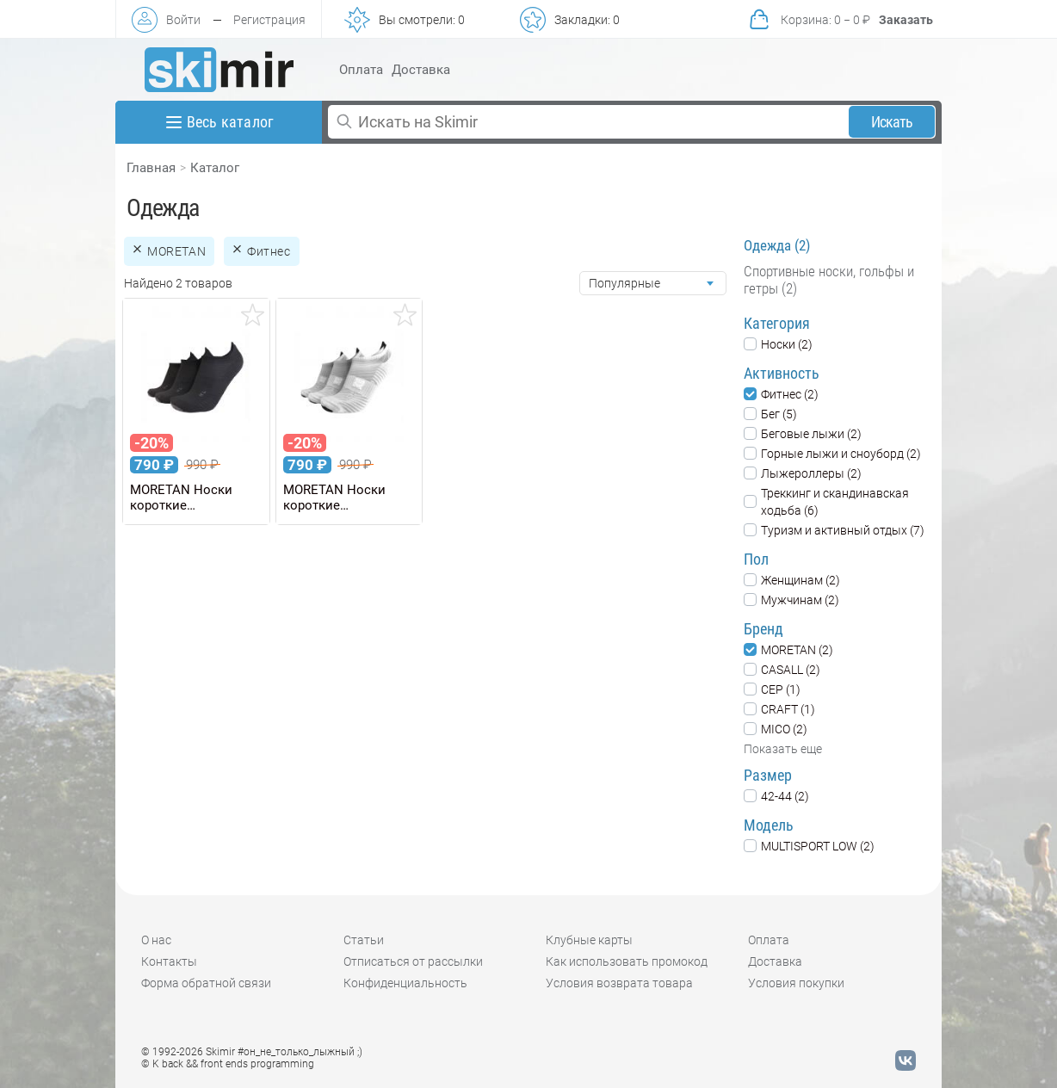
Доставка (421, 69)
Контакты (169, 961)
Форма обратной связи (206, 983)
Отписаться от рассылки (413, 961)
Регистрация (269, 20)
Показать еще (783, 749)
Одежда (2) (777, 245)
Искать (892, 122)
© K (227, 1064)
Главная (151, 168)
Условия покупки (796, 983)
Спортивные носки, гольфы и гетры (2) (829, 280)
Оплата (361, 69)
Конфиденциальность (405, 983)
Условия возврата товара (619, 983)
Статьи (363, 940)
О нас (156, 940)
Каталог (214, 168)
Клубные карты (589, 940)
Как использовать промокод (627, 961)
